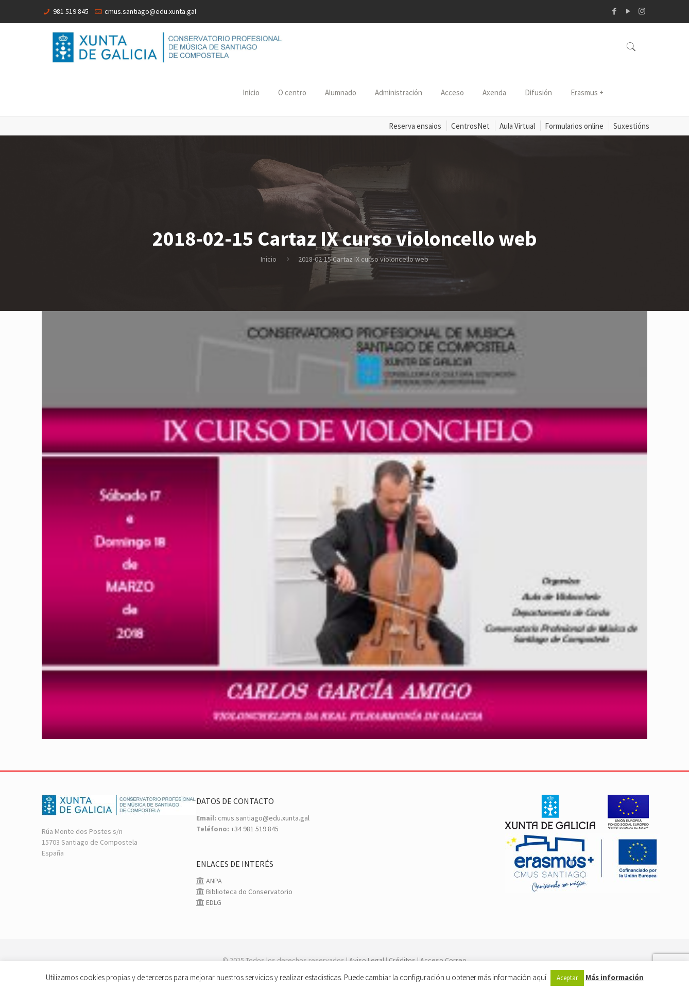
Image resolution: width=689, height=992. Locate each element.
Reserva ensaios (415, 126)
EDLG (212, 902)
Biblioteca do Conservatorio (248, 891)
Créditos (402, 960)
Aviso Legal (366, 960)
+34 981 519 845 (255, 828)
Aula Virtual (517, 126)
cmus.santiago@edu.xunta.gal (150, 11)
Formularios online (574, 126)
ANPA (213, 880)
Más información (614, 977)
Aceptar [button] (567, 977)
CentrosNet (470, 126)
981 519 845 (71, 11)
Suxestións (631, 126)
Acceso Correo (443, 960)
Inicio (269, 259)
